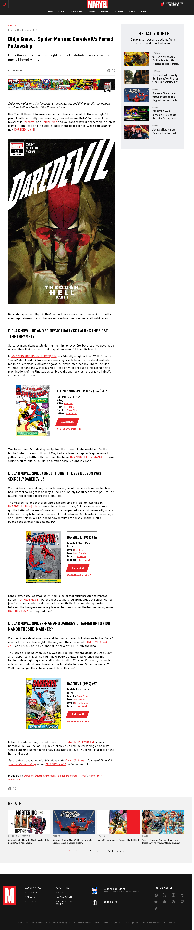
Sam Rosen (71, 413)
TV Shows (118, 11)
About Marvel (33, 888)
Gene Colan (82, 696)
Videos (132, 11)
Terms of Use (22, 923)
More (143, 11)
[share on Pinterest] (173, 903)
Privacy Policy (37, 923)
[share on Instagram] (173, 896)
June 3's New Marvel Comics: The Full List (164, 131)
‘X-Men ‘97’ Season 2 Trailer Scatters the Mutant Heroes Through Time (166, 62)
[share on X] (113, 70)
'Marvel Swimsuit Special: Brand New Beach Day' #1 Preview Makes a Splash (161, 841)
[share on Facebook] (108, 70)
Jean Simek (82, 706)
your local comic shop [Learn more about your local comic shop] (22, 764)
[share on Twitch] (182, 903)
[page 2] (77, 851)
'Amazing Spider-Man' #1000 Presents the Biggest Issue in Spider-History (165, 98)
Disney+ (60, 893)
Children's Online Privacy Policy (107, 923)
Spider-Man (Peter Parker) (72, 775)
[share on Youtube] (156, 903)
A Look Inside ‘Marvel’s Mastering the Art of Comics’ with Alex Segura (29, 841)
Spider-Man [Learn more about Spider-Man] (49, 122)
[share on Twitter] (164, 896)
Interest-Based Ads (151, 923)
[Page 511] (111, 851)
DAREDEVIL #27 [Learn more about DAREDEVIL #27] (18, 611)
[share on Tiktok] (156, 909)
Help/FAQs (31, 893)
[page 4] (90, 851)
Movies (104, 11)
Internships (32, 902)
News (50, 11)
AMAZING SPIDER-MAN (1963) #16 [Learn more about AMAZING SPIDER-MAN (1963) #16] (34, 356)
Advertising (62, 888)
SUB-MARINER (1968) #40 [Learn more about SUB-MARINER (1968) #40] (78, 742)
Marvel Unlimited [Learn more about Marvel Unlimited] (75, 760)
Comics (62, 11)
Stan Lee (68, 403)
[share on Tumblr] (182, 896)
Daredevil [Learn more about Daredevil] (29, 122)
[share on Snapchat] (164, 903)
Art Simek (81, 556)
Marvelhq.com (64, 897)
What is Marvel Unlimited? (69, 428)
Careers (30, 897)
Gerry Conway (81, 702)
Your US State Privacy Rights (58, 923)
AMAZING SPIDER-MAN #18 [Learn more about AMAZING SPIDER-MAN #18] (87, 457)
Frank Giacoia (79, 553)
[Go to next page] (121, 852)
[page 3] (83, 851)
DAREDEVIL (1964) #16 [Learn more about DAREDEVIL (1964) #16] (23, 506)
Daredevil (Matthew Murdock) (40, 775)
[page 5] (97, 851)
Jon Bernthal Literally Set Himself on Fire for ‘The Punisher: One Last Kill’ (166, 80)
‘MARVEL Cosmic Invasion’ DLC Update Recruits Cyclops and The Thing (164, 116)
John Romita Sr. (84, 559)
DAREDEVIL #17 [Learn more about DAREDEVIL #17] (30, 599)
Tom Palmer (79, 699)
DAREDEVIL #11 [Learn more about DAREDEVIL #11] (24, 129)
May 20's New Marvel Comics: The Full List (118, 840)
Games (92, 11)
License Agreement (131, 923)
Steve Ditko (68, 406)
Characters (77, 11)
